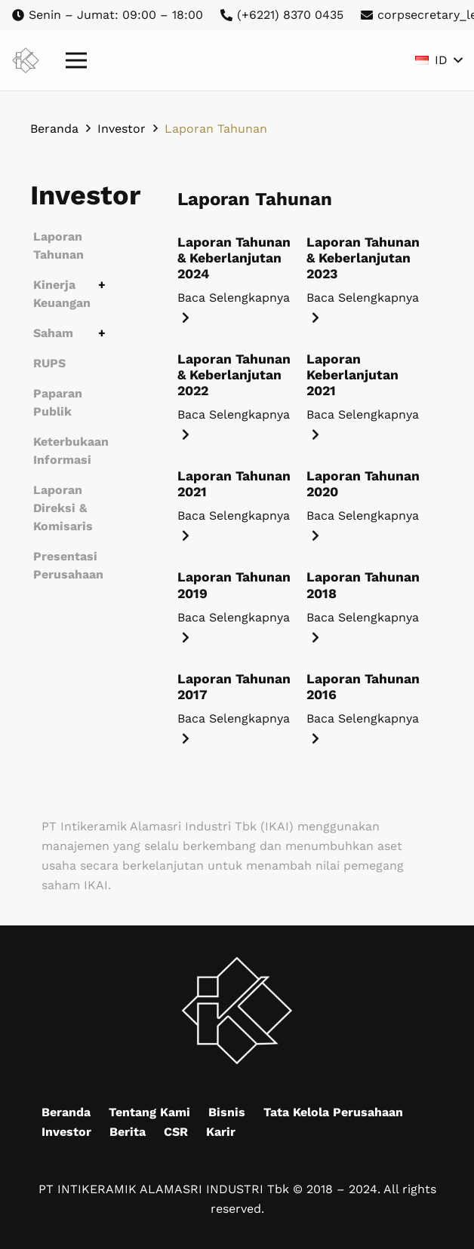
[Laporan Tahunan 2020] (364, 500)
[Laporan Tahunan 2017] (235, 703)
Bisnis (226, 1112)
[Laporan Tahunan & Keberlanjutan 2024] (235, 274)
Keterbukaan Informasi (71, 450)
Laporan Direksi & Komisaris (63, 508)
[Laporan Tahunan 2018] (364, 601)
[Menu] (76, 60)
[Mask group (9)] (25, 61)
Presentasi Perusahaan (68, 565)
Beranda (66, 1112)
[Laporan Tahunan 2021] (235, 500)
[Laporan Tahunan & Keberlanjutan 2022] (235, 391)
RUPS (49, 363)
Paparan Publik (57, 402)
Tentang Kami (149, 1112)
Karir (220, 1132)
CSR (176, 1132)
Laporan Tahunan (58, 245)
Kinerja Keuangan (62, 294)
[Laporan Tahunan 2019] (235, 601)
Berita (127, 1132)
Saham (53, 333)
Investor (66, 1132)
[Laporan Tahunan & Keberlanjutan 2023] (364, 274)
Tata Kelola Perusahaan (333, 1112)
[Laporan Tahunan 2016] (364, 703)
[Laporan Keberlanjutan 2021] (364, 391)
